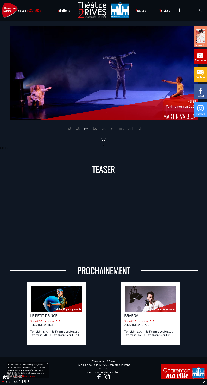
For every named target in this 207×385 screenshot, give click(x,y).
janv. (103, 128)
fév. (112, 128)
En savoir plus (14, 376)
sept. (69, 128)
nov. (86, 128)
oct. (78, 128)
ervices (164, 10)
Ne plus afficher (29, 376)
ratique (140, 10)
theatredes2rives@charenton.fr (104, 372)
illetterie (64, 10)
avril (130, 128)
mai (139, 128)
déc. (95, 128)
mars (121, 128)
